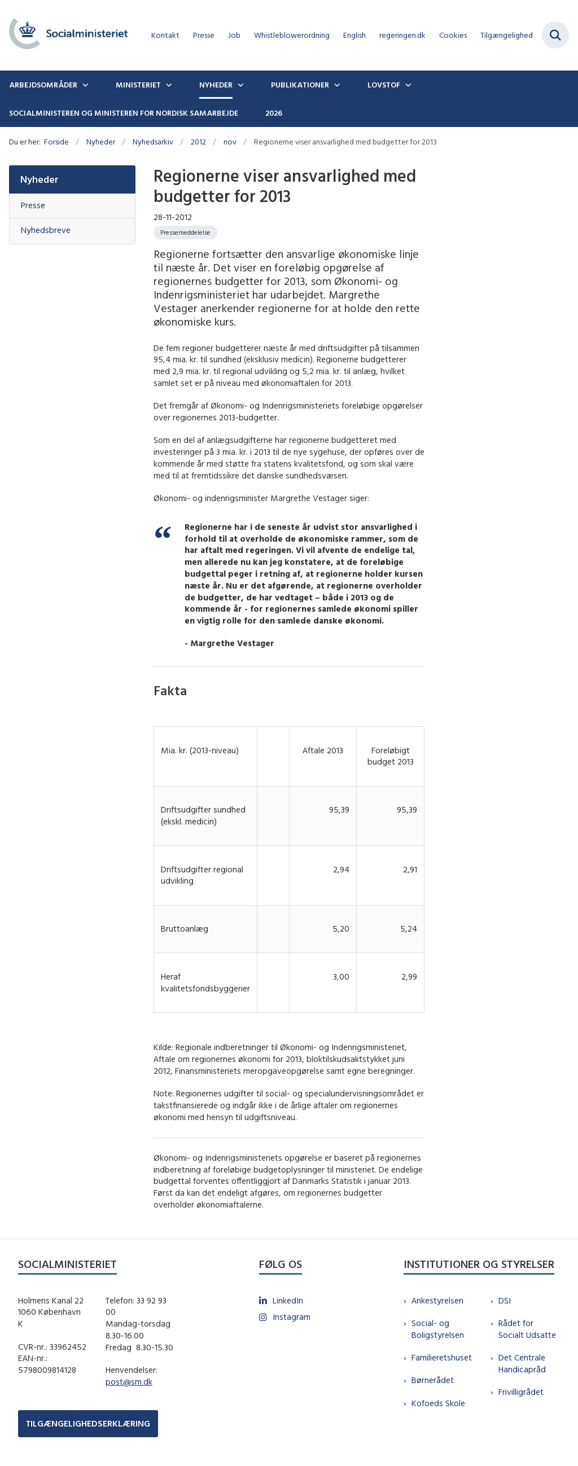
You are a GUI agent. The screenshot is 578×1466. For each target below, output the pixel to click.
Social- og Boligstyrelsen (437, 1329)
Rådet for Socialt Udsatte (527, 1329)
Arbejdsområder (43, 85)
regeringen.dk (402, 35)
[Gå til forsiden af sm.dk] (64, 35)
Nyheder (216, 85)
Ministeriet (138, 85)
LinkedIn (288, 1300)
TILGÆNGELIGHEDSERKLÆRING (88, 1423)
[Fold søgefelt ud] (555, 35)
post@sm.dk (129, 1381)
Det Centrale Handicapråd (522, 1363)
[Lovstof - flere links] (406, 84)
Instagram (291, 1316)
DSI (504, 1300)
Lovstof (383, 85)
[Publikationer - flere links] (335, 84)
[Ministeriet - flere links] (167, 84)
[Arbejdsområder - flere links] (84, 84)
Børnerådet (432, 1380)
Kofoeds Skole (438, 1403)
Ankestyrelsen (437, 1300)
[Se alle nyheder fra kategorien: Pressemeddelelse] (185, 232)
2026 (273, 113)
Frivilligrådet (521, 1391)
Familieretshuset (441, 1357)
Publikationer (300, 85)
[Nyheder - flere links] (239, 84)
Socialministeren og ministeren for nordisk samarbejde (123, 113)
